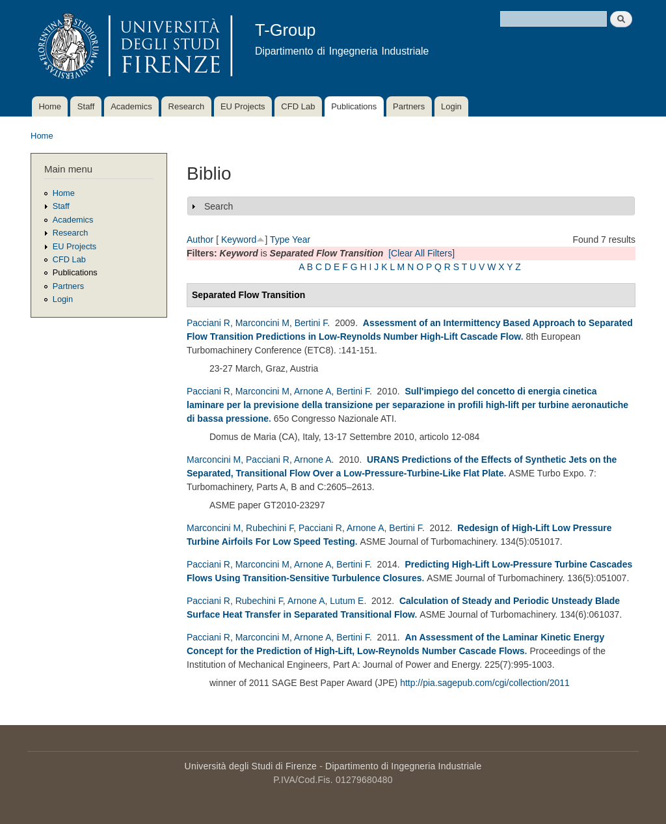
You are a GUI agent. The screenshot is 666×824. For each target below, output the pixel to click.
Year (301, 239)
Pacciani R (208, 323)
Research (186, 106)
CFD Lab (298, 106)
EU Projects (242, 106)
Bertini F (311, 323)
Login (451, 106)
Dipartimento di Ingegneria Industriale (403, 766)
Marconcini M (262, 323)
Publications (354, 106)
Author (200, 239)
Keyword (238, 239)
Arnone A (313, 391)
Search (218, 206)
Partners (409, 106)
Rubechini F (269, 528)
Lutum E (347, 601)
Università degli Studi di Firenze (251, 766)
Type (279, 239)
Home (49, 106)
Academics (131, 106)
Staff (86, 106)
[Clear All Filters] (421, 253)
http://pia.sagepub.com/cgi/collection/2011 (485, 683)
